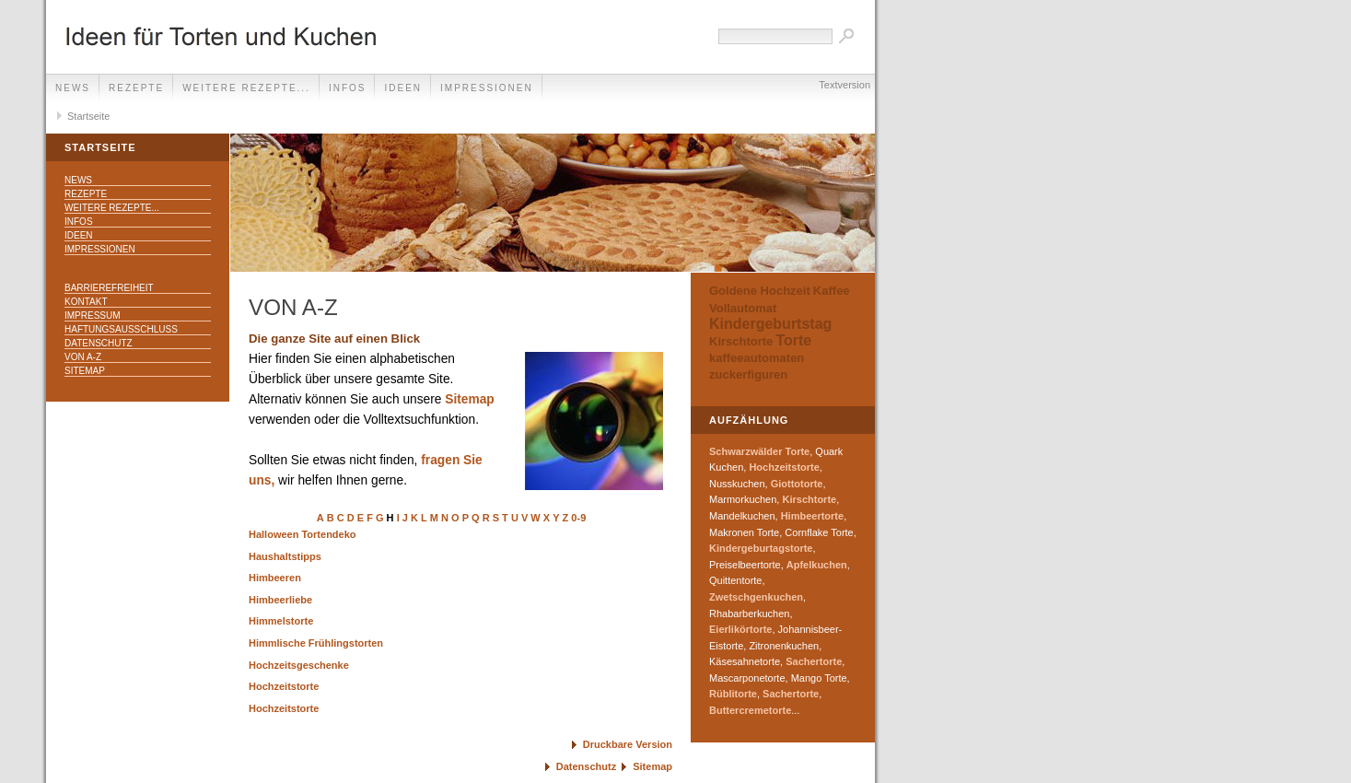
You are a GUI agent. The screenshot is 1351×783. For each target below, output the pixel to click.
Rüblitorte (733, 693)
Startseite (88, 116)
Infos (348, 88)
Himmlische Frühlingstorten (316, 643)
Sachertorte (814, 661)
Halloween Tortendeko (302, 534)
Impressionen (486, 88)
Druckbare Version (627, 744)
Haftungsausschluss (121, 329)
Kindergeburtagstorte (760, 548)
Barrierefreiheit (109, 288)
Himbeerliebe (280, 599)
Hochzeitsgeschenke (299, 665)
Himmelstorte (281, 620)
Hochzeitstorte (284, 686)
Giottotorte (797, 483)
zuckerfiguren (748, 374)
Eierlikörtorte (740, 629)
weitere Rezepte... (246, 88)
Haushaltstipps (285, 556)
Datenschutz (98, 343)
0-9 (578, 517)
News (72, 88)
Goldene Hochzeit (759, 291)
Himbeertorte (812, 515)
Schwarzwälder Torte (759, 451)
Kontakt (85, 302)
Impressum (92, 315)
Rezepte (136, 88)
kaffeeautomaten (756, 358)
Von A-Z (82, 357)
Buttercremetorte (750, 710)
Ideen (403, 88)
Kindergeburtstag (770, 324)
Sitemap (84, 371)
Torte (793, 340)
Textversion (844, 84)
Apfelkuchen (816, 564)
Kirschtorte (741, 341)
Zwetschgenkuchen (756, 596)
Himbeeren (275, 577)
